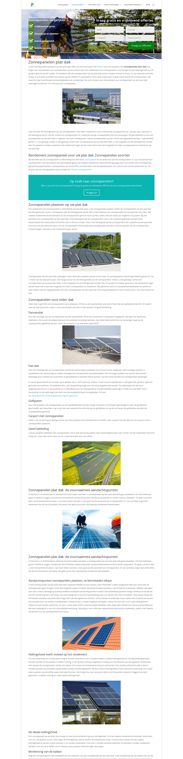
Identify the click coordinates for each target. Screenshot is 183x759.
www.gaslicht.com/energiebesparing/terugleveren (55, 395)
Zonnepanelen (77, 5)
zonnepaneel (90, 159)
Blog (148, 5)
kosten (100, 66)
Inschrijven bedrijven (132, 5)
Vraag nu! (91, 192)
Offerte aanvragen (111, 5)
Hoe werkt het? (94, 5)
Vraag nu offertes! (141, 45)
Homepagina (63, 5)
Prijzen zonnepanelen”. (82, 169)
